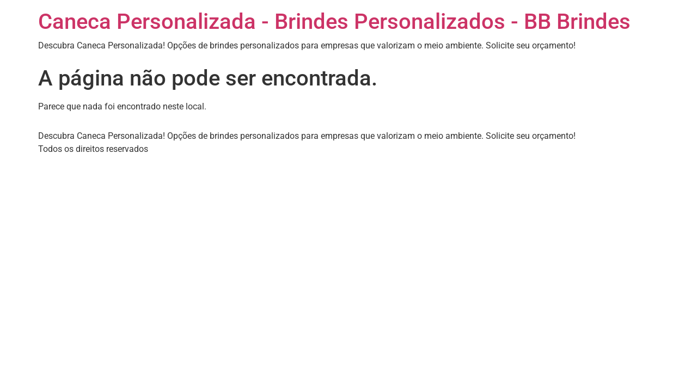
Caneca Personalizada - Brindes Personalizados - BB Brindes (334, 21)
